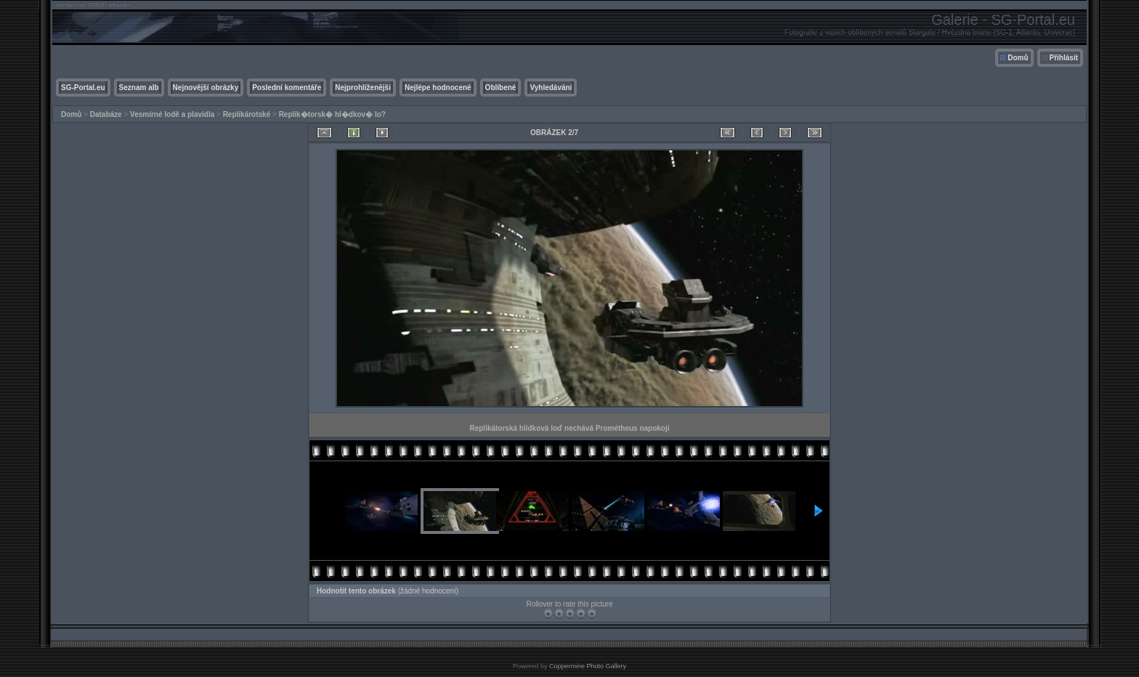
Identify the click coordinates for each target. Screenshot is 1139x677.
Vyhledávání (551, 88)
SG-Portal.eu (83, 88)
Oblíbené (500, 88)
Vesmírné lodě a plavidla (172, 114)
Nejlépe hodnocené (438, 88)
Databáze (106, 114)
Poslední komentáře (286, 88)
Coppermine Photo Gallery (587, 666)
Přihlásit (1064, 58)
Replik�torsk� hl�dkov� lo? (332, 114)
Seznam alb (139, 88)
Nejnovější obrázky (206, 88)
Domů (1018, 58)
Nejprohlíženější (363, 88)
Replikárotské (247, 114)
